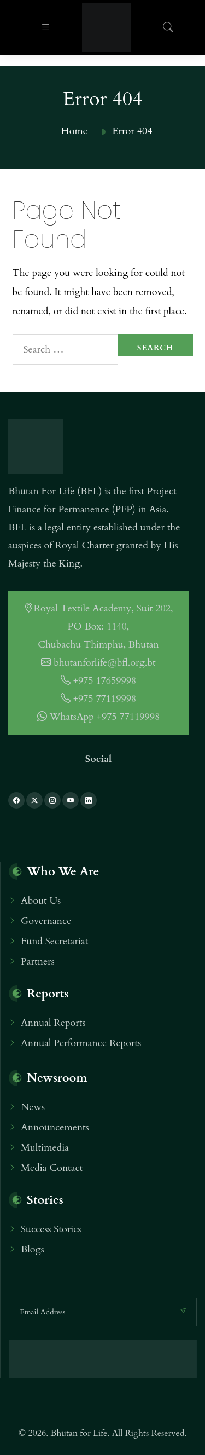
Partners (38, 961)
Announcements (55, 1127)
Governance (46, 921)
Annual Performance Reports (81, 1043)
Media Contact (52, 1168)
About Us (41, 901)
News (33, 1107)
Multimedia (45, 1147)
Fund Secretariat (54, 941)
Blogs (32, 1249)
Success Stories (51, 1229)
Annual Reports (53, 1023)
